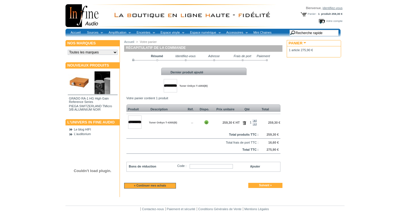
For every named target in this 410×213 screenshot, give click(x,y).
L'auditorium (82, 134)
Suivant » (265, 185)
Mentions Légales (256, 209)
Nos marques (81, 43)
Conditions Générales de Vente (219, 209)
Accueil (76, 32)
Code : (181, 165)
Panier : (312, 13)
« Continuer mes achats (150, 185)
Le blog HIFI (82, 129)
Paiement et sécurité (181, 209)
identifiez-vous (333, 8)
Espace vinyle (170, 32)
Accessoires (235, 32)
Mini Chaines (262, 32)
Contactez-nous (153, 209)
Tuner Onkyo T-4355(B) (193, 85)
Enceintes (144, 32)
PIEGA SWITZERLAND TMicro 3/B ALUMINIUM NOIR (90, 107)
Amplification (118, 32)
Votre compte (334, 20)
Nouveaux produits (88, 65)
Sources (93, 32)
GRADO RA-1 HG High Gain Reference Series (89, 100)
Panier (296, 43)
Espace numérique (204, 32)
